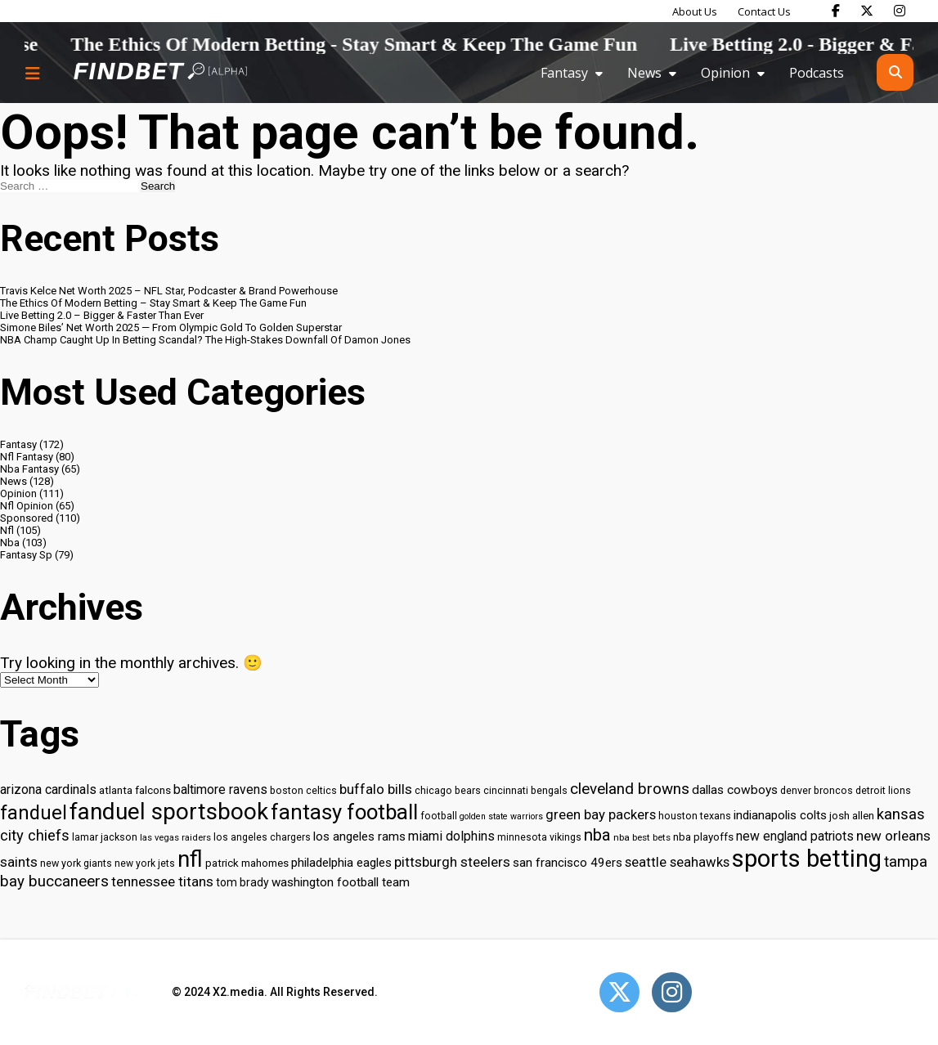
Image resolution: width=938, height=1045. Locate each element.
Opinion (725, 73)
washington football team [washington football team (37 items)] (341, 882)
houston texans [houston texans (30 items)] (694, 816)
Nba (10, 542)
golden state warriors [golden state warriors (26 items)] (501, 816)
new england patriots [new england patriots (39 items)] (795, 836)
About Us (694, 11)
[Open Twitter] (619, 992)
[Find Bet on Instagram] (899, 11)
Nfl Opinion (26, 506)
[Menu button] (33, 73)
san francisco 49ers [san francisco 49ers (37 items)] (567, 862)
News (644, 73)
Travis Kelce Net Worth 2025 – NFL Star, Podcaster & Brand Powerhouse (169, 291)
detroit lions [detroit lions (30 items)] (883, 790)
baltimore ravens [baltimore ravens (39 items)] (220, 789)
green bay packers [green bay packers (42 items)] (600, 815)
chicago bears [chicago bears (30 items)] (448, 790)
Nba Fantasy (29, 469)
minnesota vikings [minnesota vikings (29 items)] (539, 837)
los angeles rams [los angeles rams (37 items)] (359, 836)
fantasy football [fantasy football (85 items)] (344, 812)
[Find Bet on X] (866, 11)
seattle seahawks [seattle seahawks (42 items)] (677, 862)
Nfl (7, 530)
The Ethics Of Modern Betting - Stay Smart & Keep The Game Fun (382, 44)
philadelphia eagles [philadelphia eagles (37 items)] (341, 862)
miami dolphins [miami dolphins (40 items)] (451, 836)
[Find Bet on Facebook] (836, 11)
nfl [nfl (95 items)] (190, 859)
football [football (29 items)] (438, 816)
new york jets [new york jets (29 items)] (144, 863)
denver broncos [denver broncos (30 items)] (816, 790)
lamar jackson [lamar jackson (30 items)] (104, 837)
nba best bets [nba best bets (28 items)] (642, 837)
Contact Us (764, 11)
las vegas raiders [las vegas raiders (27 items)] (175, 837)
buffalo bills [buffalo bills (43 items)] (375, 789)
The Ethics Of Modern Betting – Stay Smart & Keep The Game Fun (153, 303)
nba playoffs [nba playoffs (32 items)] (703, 837)
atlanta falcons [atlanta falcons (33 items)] (135, 789)
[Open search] (895, 72)
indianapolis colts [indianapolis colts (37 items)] (780, 815)
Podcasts (816, 73)
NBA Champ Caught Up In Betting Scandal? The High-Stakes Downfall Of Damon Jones (205, 340)
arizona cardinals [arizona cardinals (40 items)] (48, 789)
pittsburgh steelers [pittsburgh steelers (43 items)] (452, 862)
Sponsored (26, 518)
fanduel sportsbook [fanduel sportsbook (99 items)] (169, 811)
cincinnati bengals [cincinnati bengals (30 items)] (525, 790)
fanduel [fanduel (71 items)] (33, 812)
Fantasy (564, 73)
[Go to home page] (160, 72)
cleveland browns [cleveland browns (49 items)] (629, 789)
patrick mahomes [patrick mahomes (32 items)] (247, 863)
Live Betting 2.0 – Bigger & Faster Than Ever (102, 315)
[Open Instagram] (672, 992)
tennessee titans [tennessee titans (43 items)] (162, 881)
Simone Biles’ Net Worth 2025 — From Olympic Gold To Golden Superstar (171, 327)
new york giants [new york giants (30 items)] (76, 863)
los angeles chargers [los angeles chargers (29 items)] (262, 837)
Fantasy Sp (26, 555)
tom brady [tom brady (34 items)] (242, 882)
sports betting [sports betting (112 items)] (807, 858)
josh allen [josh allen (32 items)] (851, 816)
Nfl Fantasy (26, 457)
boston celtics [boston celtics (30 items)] (303, 790)
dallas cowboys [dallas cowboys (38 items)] (735, 790)
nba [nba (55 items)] (597, 835)
